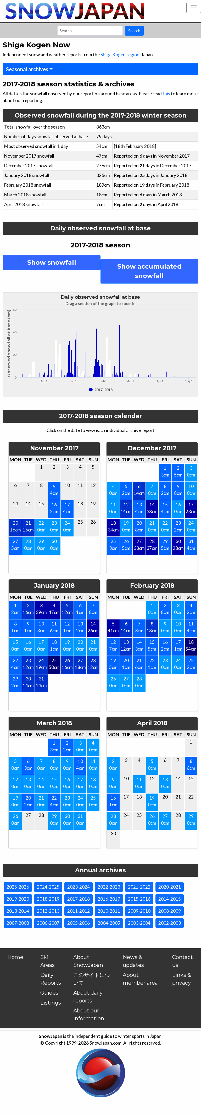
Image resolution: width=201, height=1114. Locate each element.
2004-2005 (109, 923)
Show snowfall (51, 262)
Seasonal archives (27, 69)
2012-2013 (48, 911)
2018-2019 (48, 899)
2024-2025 (48, 887)
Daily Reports (50, 979)
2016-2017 (109, 899)
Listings (50, 1003)
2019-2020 (18, 899)
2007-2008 (18, 923)
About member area (140, 979)
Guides (49, 993)
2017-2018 (78, 899)
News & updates (133, 961)
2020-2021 (169, 887)
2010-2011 (109, 911)
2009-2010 (139, 911)
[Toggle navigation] (193, 8)
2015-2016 (139, 899)
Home (15, 957)
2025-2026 (18, 887)
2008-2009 (169, 911)
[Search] (90, 31)
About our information (88, 1014)
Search (134, 30)
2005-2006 (78, 923)
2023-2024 (78, 887)
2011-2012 (78, 911)
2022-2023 (109, 887)
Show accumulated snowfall (149, 271)
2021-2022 (139, 887)
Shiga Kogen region (119, 54)
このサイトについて (91, 979)
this (166, 93)
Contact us (182, 961)
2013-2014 (18, 911)
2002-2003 (169, 923)
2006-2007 (48, 923)
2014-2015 (169, 899)
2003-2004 (139, 923)
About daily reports (88, 997)
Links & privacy (181, 979)
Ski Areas (47, 961)
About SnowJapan (88, 961)
